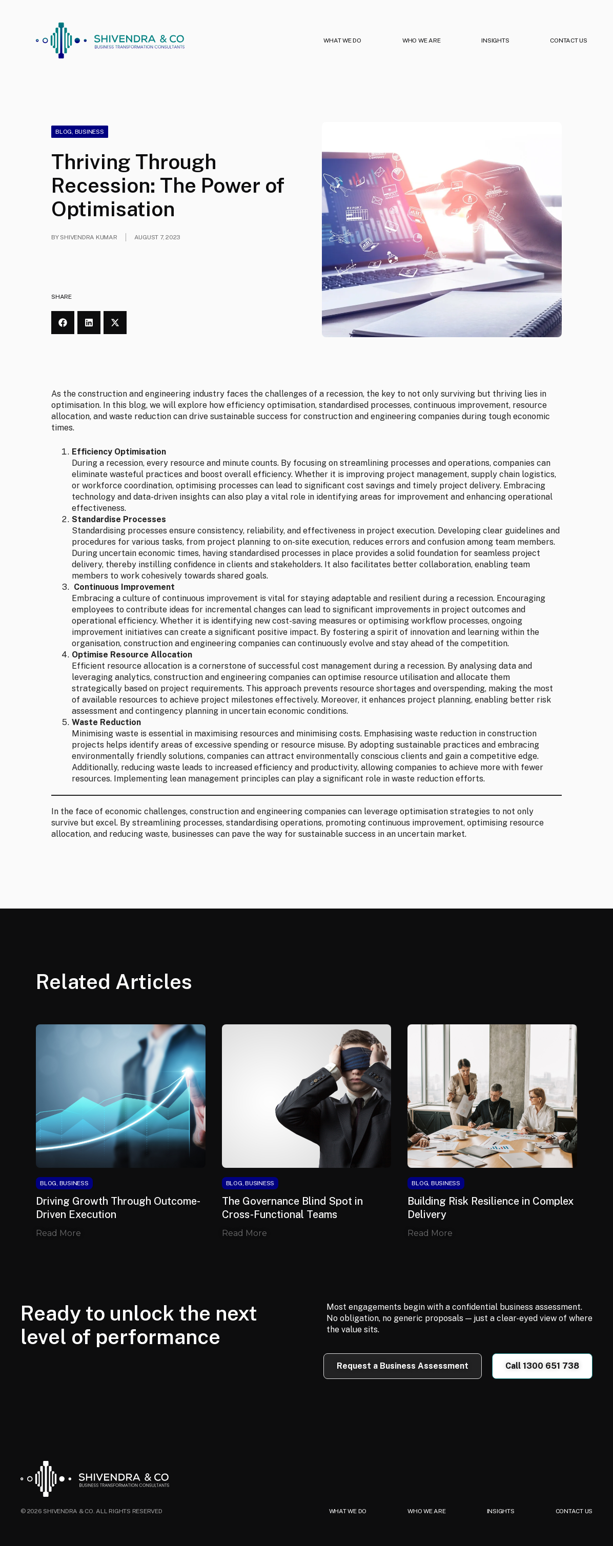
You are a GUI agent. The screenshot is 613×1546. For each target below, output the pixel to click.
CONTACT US (568, 40)
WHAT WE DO (342, 40)
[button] (62, 322)
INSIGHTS (495, 40)
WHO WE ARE (421, 40)
